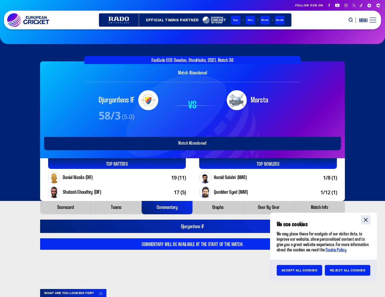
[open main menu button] (365, 20)
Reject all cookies (347, 270)
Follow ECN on (309, 5)
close (365, 219)
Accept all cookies (299, 270)
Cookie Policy (336, 250)
